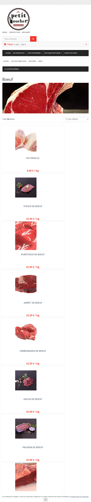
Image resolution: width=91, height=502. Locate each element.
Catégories (12, 69)
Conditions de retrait (69, 455)
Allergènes (66, 458)
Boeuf (40, 61)
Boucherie (32, 61)
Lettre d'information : (40, 479)
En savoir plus (19, 53)
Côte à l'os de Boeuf (15, 304)
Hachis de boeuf (75, 206)
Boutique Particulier (53, 53)
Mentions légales (68, 465)
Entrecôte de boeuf (75, 255)
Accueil (4, 32)
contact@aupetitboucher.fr (15, 453)
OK (58, 483)
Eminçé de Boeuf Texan (75, 355)
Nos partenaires (35, 53)
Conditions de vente (69, 461)
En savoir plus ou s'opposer (79, 497)
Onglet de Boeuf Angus (75, 404)
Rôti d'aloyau (45, 402)
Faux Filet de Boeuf (45, 255)
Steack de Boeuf (45, 157)
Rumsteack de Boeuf (75, 157)
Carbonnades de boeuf (45, 208)
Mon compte (25, 32)
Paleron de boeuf (15, 255)
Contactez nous (14, 32)
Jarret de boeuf (15, 206)
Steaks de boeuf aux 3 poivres (75, 306)
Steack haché (45, 353)
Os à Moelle (15, 157)
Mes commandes (8, 482)
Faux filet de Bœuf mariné (15, 404)
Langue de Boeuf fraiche (45, 306)
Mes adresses (7, 485)
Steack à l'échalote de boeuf (16, 355)
